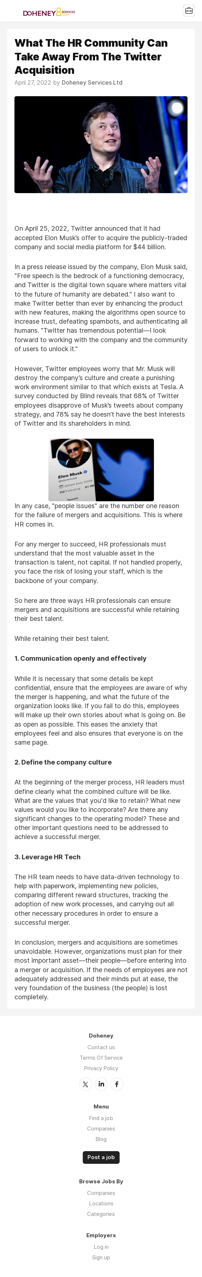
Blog (101, 1139)
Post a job (101, 1157)
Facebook (117, 1084)
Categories (101, 1213)
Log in (101, 1246)
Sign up (101, 1257)
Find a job (101, 1118)
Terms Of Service (101, 1057)
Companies (101, 1128)
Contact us (101, 1047)
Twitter (85, 1084)
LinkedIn (101, 1084)
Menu (12, 10)
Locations (101, 1203)
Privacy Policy (101, 1068)
